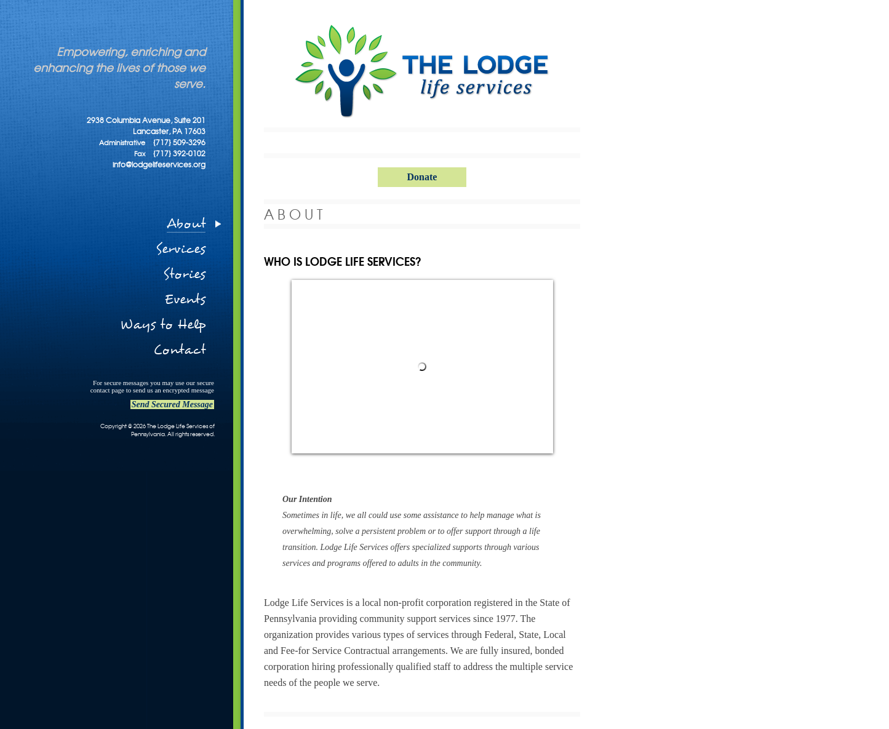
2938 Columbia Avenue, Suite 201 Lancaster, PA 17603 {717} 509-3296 (146, 131)
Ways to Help (162, 324)
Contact (179, 349)
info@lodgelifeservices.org (159, 164)
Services (180, 249)
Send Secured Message (172, 404)
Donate (422, 177)
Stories (184, 274)
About (186, 223)
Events (184, 299)
